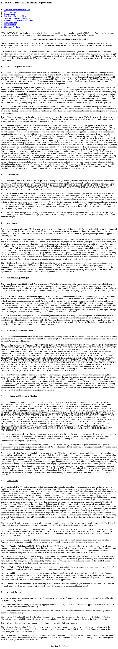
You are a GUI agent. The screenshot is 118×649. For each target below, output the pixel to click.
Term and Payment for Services (17, 10)
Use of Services (10, 12)
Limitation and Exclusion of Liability (19, 20)
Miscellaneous (10, 25)
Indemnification (10, 23)
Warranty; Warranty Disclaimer (17, 18)
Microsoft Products (12, 27)
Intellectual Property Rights (15, 16)
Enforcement (9, 14)
